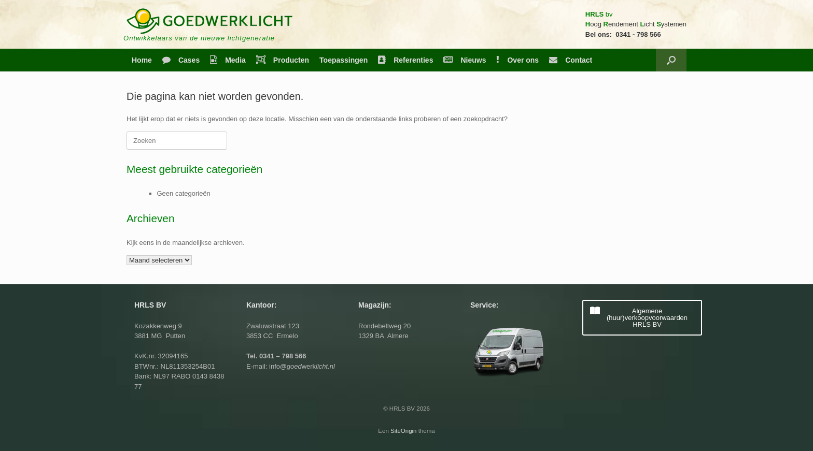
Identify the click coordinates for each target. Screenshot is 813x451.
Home (142, 60)
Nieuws (464, 60)
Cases (181, 60)
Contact (570, 60)
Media (228, 60)
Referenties (405, 60)
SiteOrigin (403, 431)
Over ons (517, 60)
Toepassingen (343, 60)
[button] (671, 60)
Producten (282, 60)
